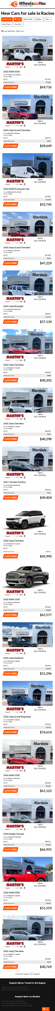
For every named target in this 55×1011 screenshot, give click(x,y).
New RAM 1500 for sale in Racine (13, 1001)
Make (39, 19)
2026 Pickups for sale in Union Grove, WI (16, 990)
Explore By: (7, 19)
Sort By (18, 24)
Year (47, 19)
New (18, 19)
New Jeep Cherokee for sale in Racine (15, 1003)
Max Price (7, 24)
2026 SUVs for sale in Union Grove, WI (15, 988)
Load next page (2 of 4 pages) (27, 974)
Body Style (28, 19)
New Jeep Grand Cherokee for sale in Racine (17, 1005)
